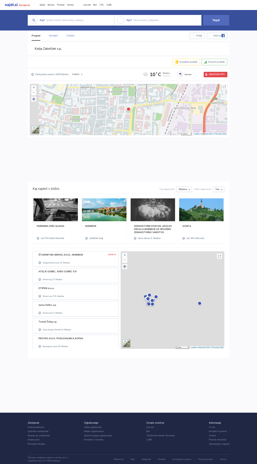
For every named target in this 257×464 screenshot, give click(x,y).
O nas (212, 427)
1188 (108, 4)
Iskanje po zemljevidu (39, 435)
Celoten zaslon (224, 86)
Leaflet (196, 134)
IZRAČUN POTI (217, 74)
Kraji (133, 459)
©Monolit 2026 (206, 134)
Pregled (36, 35)
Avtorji (212, 435)
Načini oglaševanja (94, 431)
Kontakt (161, 459)
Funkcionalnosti (36, 427)
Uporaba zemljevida (38, 431)
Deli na (219, 35)
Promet (60, 4)
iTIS (101, 4)
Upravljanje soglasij (219, 443)
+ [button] (34, 87)
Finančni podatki (216, 61)
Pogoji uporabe (205, 459)
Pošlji (199, 35)
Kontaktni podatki (188, 61)
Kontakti (53, 35)
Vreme (70, 4)
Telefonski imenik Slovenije (160, 435)
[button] (33, 99)
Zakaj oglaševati (92, 427)
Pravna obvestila (217, 439)
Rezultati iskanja (36, 443)
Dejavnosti (118, 459)
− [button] (34, 92)
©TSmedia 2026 (220, 134)
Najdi (216, 20)
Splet (42, 4)
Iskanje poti (34, 439)
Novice (51, 4)
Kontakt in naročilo (93, 439)
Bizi (95, 4)
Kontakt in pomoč (218, 431)
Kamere (188, 74)
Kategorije (146, 459)
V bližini (70, 35)
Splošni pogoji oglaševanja (98, 435)
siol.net (87, 4)
